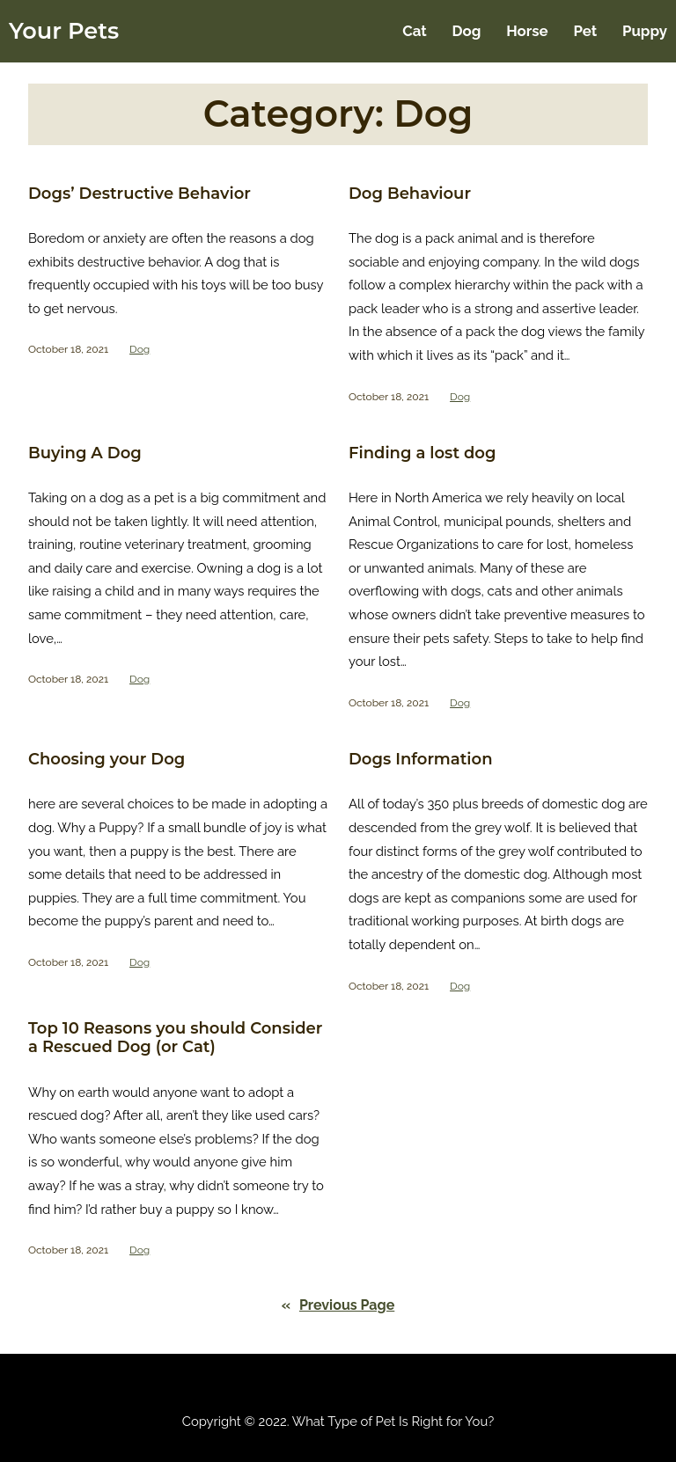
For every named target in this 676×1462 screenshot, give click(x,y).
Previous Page (338, 1306)
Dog (139, 349)
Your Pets (64, 30)
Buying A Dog (85, 453)
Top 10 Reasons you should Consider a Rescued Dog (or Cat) (175, 1038)
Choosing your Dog (106, 759)
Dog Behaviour (410, 194)
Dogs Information (421, 759)
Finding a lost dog (422, 453)
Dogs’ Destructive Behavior (139, 194)
